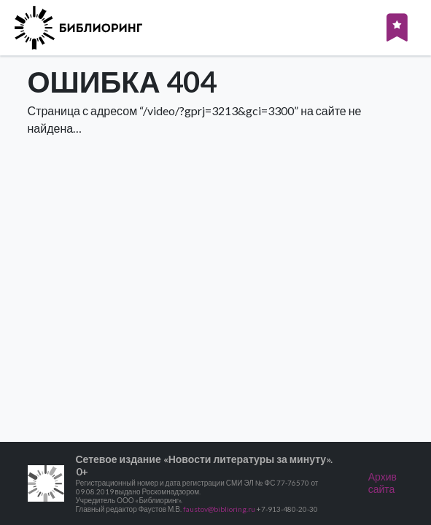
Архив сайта (382, 482)
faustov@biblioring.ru (219, 509)
